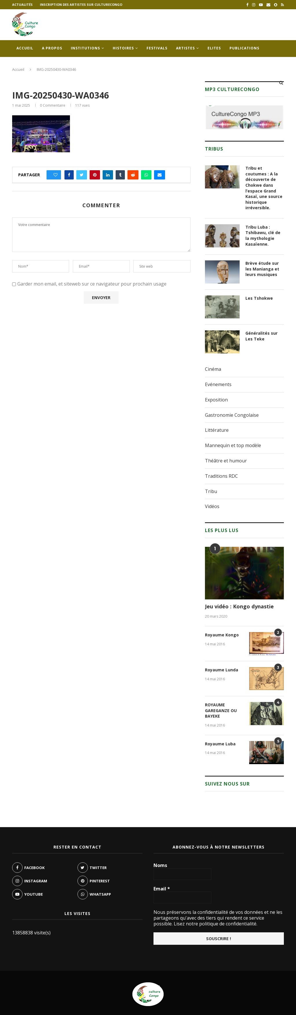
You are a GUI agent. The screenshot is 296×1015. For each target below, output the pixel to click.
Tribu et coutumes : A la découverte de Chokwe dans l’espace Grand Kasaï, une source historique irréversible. (263, 187)
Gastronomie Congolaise (232, 415)
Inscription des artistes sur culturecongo (81, 4)
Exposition (216, 400)
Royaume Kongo (222, 635)
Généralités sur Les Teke (261, 336)
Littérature (217, 430)
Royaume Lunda (221, 670)
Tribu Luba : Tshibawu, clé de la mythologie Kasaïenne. (262, 235)
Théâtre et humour (226, 461)
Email (161, 889)
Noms (160, 865)
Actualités (22, 4)
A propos (52, 48)
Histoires (123, 48)
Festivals (157, 48)
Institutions (85, 48)
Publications (244, 48)
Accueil (24, 48)
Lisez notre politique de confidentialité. (215, 923)
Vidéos (212, 506)
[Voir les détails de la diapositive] (244, 117)
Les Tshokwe (259, 298)
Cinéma (213, 369)
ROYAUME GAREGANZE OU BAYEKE (221, 710)
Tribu (211, 491)
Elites (214, 48)
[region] (244, 117)
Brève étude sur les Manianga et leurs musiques (262, 268)
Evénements (218, 384)
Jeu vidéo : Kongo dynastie (239, 606)
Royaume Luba (220, 744)
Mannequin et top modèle (233, 445)
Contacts (27, 65)
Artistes (185, 48)
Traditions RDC (221, 476)
